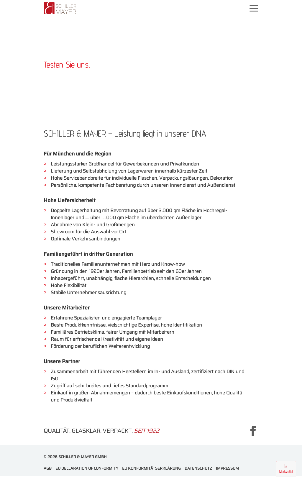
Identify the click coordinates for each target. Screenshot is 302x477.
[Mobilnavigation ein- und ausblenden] (254, 8)
